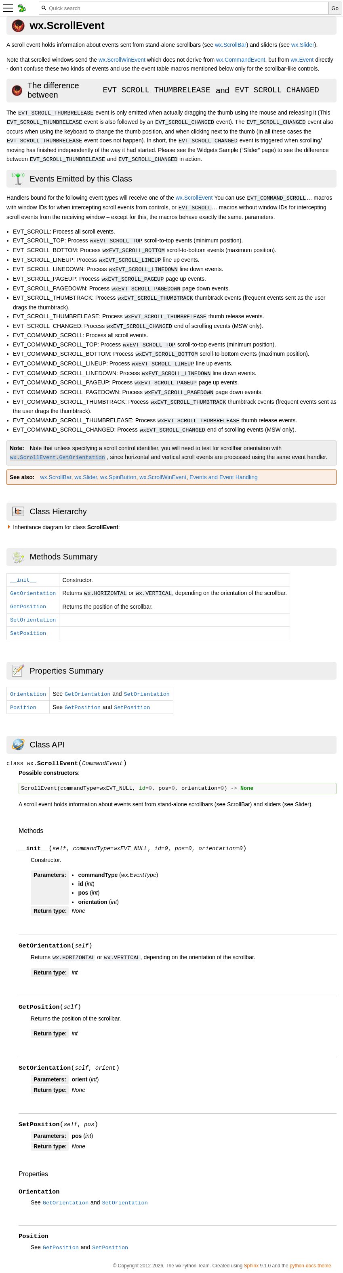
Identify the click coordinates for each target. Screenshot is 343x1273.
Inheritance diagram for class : (66, 527)
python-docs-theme (310, 1266)
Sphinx (251, 1266)
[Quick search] (183, 8)
